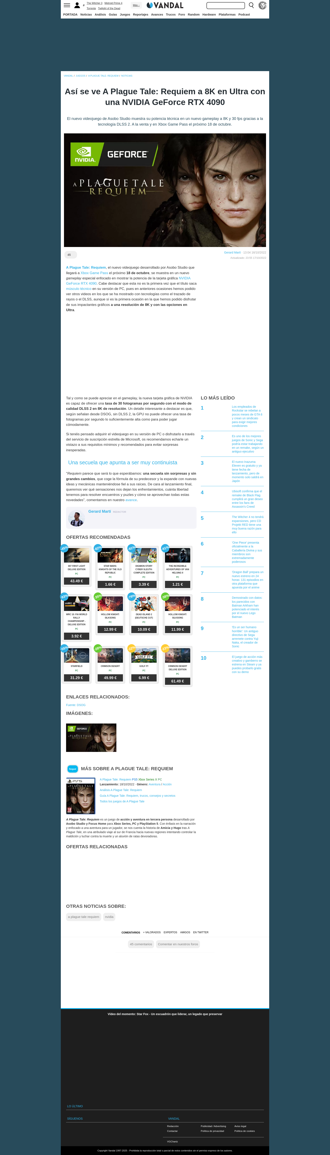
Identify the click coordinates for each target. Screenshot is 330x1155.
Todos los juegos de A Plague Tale (122, 801)
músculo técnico (78, 289)
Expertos (170, 932)
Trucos (171, 14)
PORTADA (70, 14)
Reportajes (140, 14)
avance (131, 500)
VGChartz (172, 1141)
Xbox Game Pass (94, 273)
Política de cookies (244, 1131)
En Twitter (200, 932)
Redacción (173, 1126)
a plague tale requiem (83, 917)
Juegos (125, 14)
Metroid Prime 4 (113, 3)
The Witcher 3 (94, 3)
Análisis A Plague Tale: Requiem (121, 790)
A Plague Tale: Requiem (86, 268)
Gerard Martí (232, 252)
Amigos (185, 932)
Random (194, 14)
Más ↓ (136, 5)
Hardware (209, 14)
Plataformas (227, 14)
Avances (157, 14)
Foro (181, 14)
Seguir (72, 769)
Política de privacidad (212, 1131)
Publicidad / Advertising (213, 1126)
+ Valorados (152, 932)
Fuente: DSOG (76, 705)
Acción (167, 784)
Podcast (244, 14)
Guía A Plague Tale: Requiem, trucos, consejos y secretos (137, 795)
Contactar (172, 1131)
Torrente (91, 8)
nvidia (109, 917)
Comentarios (130, 932)
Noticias (86, 14)
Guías (113, 14)
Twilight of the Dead (109, 8)
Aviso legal (240, 1126)
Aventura (155, 784)
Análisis (100, 14)
